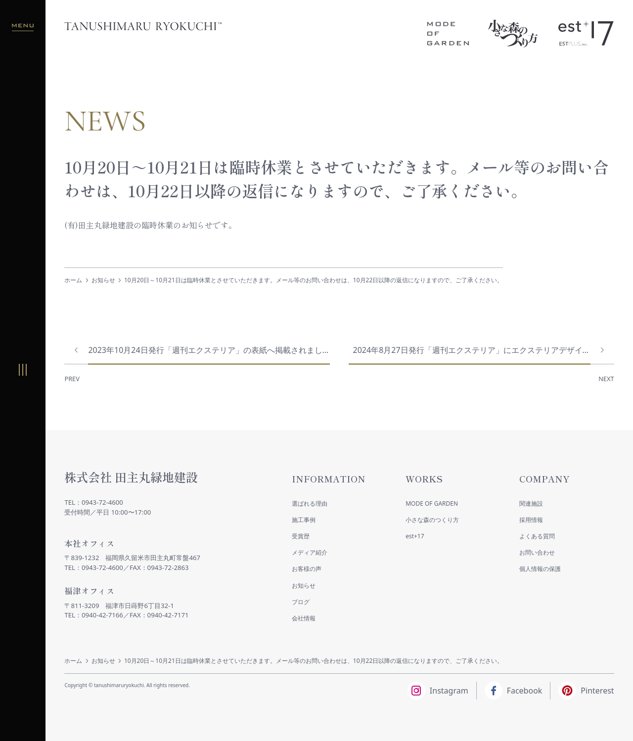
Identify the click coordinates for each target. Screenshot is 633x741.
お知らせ (103, 280)
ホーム (73, 280)
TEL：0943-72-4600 (93, 502)
